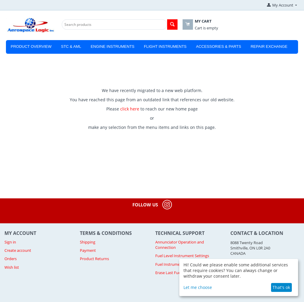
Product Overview (31, 46)
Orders (10, 258)
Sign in (10, 242)
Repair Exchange (269, 46)
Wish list (11, 267)
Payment (88, 250)
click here (129, 109)
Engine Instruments (112, 46)
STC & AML (71, 46)
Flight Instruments (165, 46)
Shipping (87, 242)
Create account (17, 250)
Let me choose (197, 287)
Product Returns (94, 258)
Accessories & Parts (218, 46)
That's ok (281, 287)
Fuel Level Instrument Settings (182, 255)
